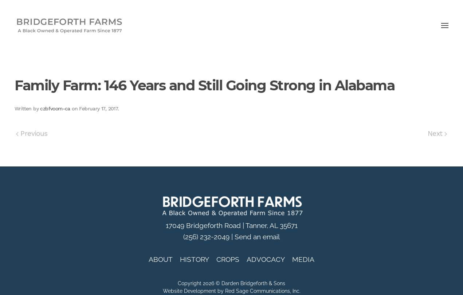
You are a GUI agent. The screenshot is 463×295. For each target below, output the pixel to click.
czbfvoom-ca (55, 108)
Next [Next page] (437, 133)
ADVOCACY (266, 259)
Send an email (257, 237)
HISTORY (194, 259)
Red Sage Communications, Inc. (263, 291)
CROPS (227, 259)
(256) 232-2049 (206, 237)
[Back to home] (69, 25)
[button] (444, 25)
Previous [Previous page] (32, 133)
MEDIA (303, 259)
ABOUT (161, 259)
